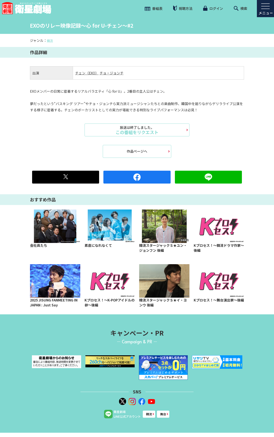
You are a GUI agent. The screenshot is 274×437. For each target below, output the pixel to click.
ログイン (213, 8)
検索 (240, 8)
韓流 (50, 40)
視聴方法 (182, 8)
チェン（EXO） (87, 72)
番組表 (153, 8)
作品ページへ (137, 151)
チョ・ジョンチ (112, 72)
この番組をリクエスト (137, 130)
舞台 (163, 414)
